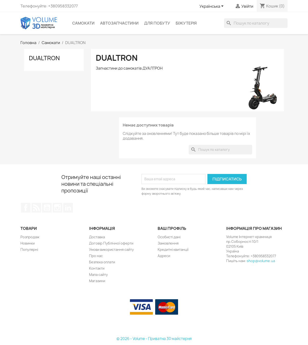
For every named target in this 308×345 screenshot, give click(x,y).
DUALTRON (44, 58)
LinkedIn (68, 207)
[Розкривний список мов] (212, 6)
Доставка (97, 237)
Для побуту (157, 23)
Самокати (83, 23)
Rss (36, 207)
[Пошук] (256, 23)
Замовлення (168, 243)
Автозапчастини (119, 23)
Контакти (96, 268)
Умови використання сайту (111, 249)
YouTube (47, 207)
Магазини (97, 281)
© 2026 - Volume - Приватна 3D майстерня (154, 338)
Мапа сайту (98, 274)
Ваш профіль (172, 228)
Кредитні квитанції (173, 249)
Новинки (27, 243)
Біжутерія (186, 23)
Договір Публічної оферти (111, 243)
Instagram (57, 207)
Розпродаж (29, 237)
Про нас (96, 255)
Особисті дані (169, 237)
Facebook (26, 207)
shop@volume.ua (261, 261)
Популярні (29, 249)
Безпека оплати (102, 262)
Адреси (164, 255)
